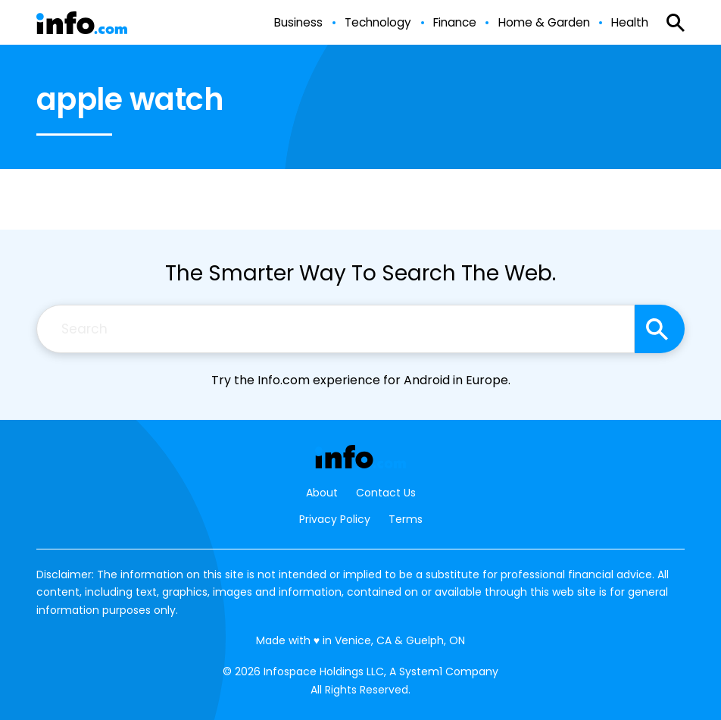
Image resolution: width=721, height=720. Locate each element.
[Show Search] (675, 23)
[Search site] (660, 329)
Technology (378, 23)
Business (298, 23)
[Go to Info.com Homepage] (81, 23)
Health (629, 23)
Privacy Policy (334, 519)
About (322, 493)
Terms (406, 519)
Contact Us (386, 493)
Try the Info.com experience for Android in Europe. (360, 380)
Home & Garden (544, 23)
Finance (454, 23)
